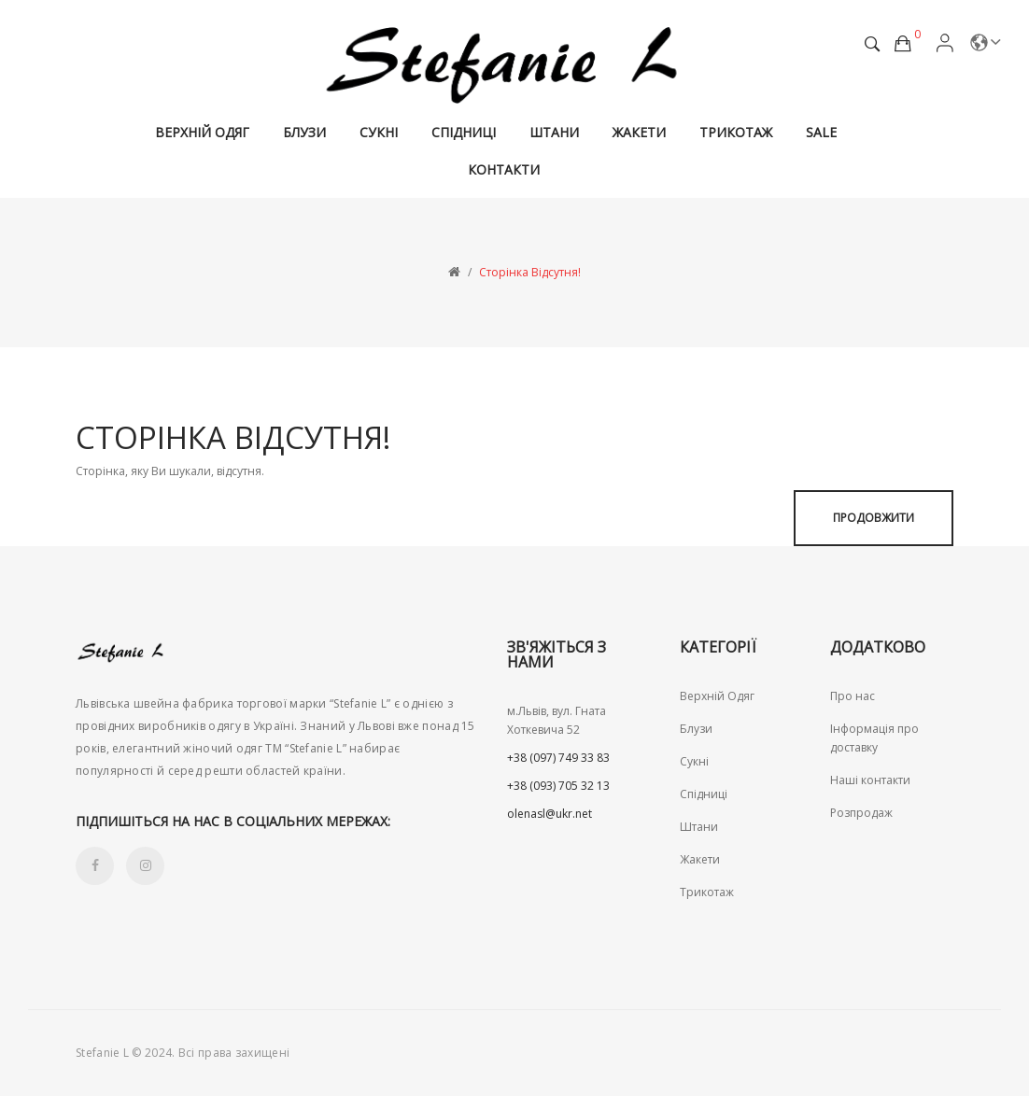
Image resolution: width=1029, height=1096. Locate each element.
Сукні (694, 761)
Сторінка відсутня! (530, 272)
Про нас (852, 696)
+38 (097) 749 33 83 (558, 758)
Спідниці (703, 794)
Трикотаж (707, 892)
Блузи (696, 729)
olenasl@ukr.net (549, 814)
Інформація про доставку (874, 738)
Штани (699, 827)
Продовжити (873, 518)
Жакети (700, 859)
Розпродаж (861, 813)
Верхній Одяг (717, 696)
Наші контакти (870, 780)
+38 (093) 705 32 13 (558, 786)
